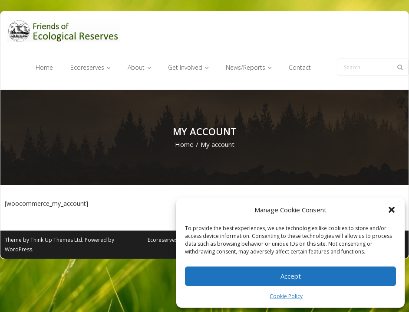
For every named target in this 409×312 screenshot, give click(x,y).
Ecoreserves (163, 240)
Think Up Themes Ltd (56, 240)
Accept (290, 276)
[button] (391, 209)
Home (184, 144)
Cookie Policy (286, 296)
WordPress (18, 249)
